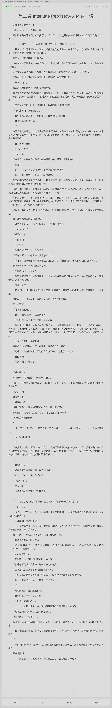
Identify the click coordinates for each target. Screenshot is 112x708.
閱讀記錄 (105, 6)
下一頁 (96, 702)
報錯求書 (99, 6)
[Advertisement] (56, 677)
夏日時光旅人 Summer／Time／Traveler (36, 2)
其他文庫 (19, 2)
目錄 (42, 702)
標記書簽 (86, 6)
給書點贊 (92, 6)
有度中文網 (11, 2)
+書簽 (69, 702)
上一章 (15, 702)
